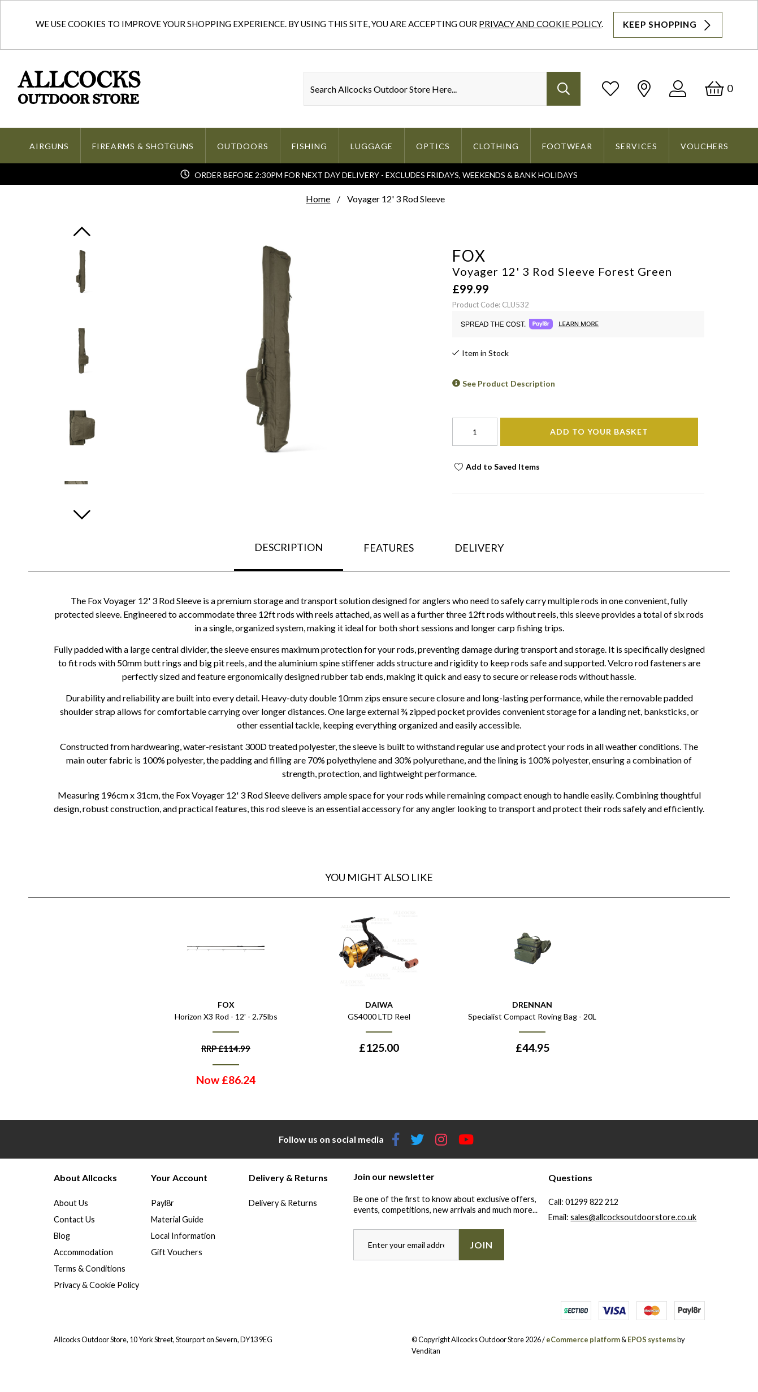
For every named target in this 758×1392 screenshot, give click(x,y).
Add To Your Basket (599, 431)
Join (481, 1244)
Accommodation (83, 1252)
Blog (62, 1236)
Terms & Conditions (89, 1268)
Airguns (49, 146)
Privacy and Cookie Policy (540, 24)
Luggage (371, 146)
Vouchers (705, 146)
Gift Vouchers (176, 1252)
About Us (71, 1203)
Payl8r (162, 1203)
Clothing (496, 146)
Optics (433, 146)
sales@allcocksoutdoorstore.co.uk (633, 1217)
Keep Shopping (668, 25)
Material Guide (177, 1219)
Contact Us (74, 1219)
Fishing (309, 146)
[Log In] (677, 88)
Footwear (567, 146)
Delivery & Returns (283, 1203)
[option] (225, 1001)
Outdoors (242, 146)
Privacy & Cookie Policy (96, 1285)
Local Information (183, 1236)
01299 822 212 (591, 1202)
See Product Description (508, 383)
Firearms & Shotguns (143, 146)
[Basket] (719, 88)
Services (636, 146)
